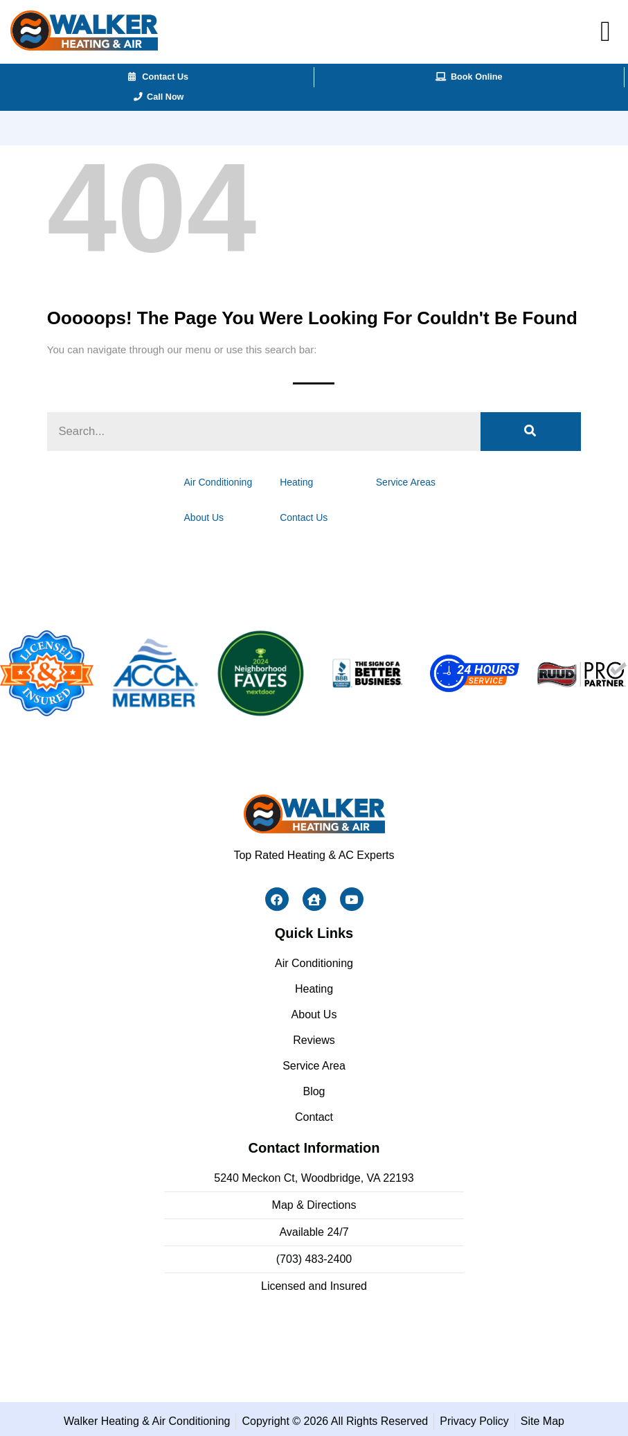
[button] (605, 31)
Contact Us (305, 513)
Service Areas (396, 481)
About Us (215, 513)
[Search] (531, 431)
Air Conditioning (227, 481)
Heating (299, 481)
